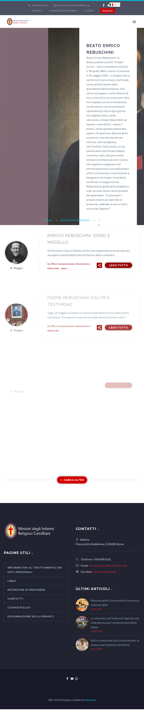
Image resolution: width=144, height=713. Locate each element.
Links (11, 581)
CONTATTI (37, 10)
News (64, 274)
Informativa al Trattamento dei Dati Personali (34, 570)
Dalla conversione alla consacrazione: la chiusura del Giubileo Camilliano (115, 643)
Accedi (89, 10)
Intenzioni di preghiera (63, 10)
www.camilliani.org (104, 571)
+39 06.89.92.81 (40, 5)
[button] (99, 271)
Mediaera (91, 700)
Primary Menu (134, 22)
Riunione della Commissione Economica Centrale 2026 (115, 603)
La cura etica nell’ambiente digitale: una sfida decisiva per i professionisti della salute (115, 622)
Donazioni (107, 10)
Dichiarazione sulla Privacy (30, 616)
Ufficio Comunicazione (62, 269)
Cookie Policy (19, 607)
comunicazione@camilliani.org (73, 5)
